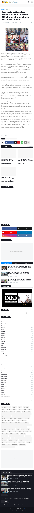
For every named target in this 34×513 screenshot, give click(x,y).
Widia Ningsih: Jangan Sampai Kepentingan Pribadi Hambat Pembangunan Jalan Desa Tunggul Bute (8, 179)
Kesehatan (17, 347)
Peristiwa (17, 380)
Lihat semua (30, 146)
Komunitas (17, 349)
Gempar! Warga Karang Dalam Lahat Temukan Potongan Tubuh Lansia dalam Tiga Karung (20, 267)
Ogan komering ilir (17, 431)
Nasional (17, 363)
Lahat (11, 138)
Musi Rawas (17, 361)
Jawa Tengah (27, 416)
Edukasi (17, 333)
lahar (13, 420)
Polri (3, 442)
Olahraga (17, 371)
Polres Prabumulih (27, 440)
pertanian (17, 398)
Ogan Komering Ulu (27, 431)
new (9, 429)
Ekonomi (17, 335)
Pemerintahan (17, 378)
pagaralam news (19, 435)
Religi (17, 390)
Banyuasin (17, 324)
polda (16, 440)
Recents (17, 263)
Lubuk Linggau (17, 355)
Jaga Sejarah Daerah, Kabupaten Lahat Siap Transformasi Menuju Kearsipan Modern (7, 161)
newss (18, 429)
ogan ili (3, 431)
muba (29, 424)
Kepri (17, 345)
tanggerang (14, 444)
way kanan (4, 446)
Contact (18, 511)
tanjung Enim (17, 400)
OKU (7, 433)
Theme (25, 508)
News (15, 138)
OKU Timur (12, 433)
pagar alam (4, 435)
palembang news (5, 438)
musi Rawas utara (17, 396)
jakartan (4, 416)
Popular (6, 263)
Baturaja (17, 326)
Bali (17, 322)
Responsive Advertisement (17, 251)
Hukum (17, 337)
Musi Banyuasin (17, 359)
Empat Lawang (11, 413)
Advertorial (17, 320)
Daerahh (18, 411)
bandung (14, 407)
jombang (10, 418)
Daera (24, 409)
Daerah (8, 9)
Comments (27, 263)
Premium (14, 508)
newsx (22, 429)
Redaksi (17, 388)
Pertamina (17, 382)
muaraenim (23, 424)
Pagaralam (17, 374)
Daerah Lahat (5, 411)
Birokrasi (17, 328)
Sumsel (8, 444)
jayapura (4, 418)
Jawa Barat (19, 416)
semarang (29, 442)
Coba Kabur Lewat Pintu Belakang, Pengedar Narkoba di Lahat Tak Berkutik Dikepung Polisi (25, 161)
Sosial (17, 392)
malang (10, 424)
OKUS (17, 433)
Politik (17, 384)
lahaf (9, 420)
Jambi (9, 416)
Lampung (17, 353)
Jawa (17, 343)
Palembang (17, 376)
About (13, 511)
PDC (16, 438)
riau (24, 442)
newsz (27, 429)
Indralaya (17, 339)
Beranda (3, 9)
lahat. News (4, 422)
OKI (17, 367)
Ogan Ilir (17, 369)
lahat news (23, 420)
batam (3, 409)
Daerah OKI (12, 411)
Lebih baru (4, 221)
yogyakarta (11, 446)
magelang (4, 424)
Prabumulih (17, 386)
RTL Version (24, 511)
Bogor (17, 329)
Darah (23, 411)
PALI (17, 373)
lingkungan (17, 422)
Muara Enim (17, 357)
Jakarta (17, 341)
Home (8, 511)
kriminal (17, 394)
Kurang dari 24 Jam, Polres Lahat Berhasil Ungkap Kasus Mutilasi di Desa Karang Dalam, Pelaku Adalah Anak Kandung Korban (20, 274)
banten (20, 407)
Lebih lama (29, 221)
